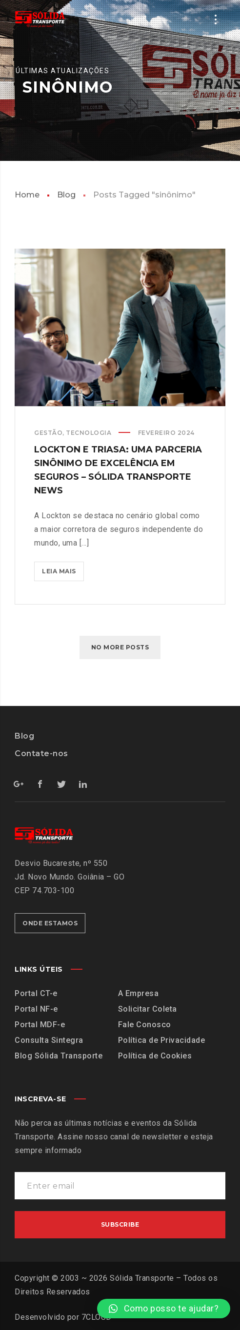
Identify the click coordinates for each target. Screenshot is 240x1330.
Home (27, 194)
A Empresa (138, 993)
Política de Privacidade (161, 1040)
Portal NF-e (36, 1009)
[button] (163, 1308)
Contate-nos (41, 753)
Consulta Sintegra (49, 1040)
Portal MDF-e (40, 1024)
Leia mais (63, 568)
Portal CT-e (36, 993)
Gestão (48, 432)
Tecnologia (88, 432)
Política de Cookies (155, 1055)
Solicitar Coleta (147, 1009)
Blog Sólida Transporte (58, 1055)
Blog (66, 194)
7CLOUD (96, 1317)
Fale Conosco (144, 1024)
